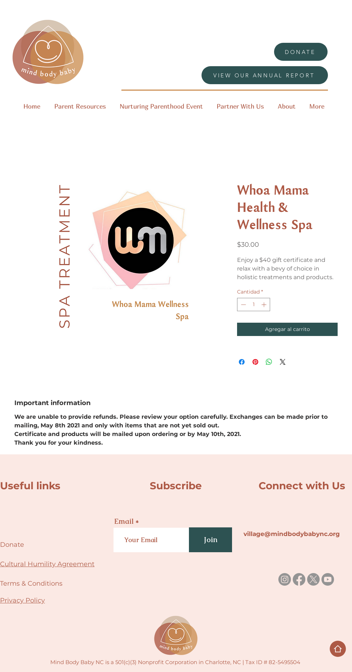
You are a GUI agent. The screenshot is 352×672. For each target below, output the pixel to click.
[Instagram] (284, 579)
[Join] (210, 539)
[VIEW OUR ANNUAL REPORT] (265, 75)
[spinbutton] (253, 304)
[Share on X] (282, 362)
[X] (313, 579)
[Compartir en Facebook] (241, 362)
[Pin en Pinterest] (255, 362)
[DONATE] (301, 52)
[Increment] (264, 304)
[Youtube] (327, 579)
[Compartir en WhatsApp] (269, 362)
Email (124, 521)
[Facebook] (299, 579)
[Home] (338, 649)
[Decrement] (242, 304)
